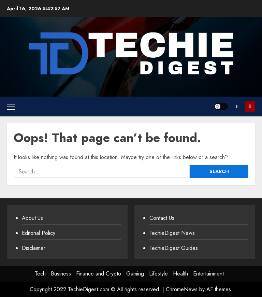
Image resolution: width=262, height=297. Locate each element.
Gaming (135, 274)
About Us (32, 218)
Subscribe (250, 106)
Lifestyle (158, 274)
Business (61, 274)
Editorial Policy (38, 233)
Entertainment (208, 274)
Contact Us (161, 218)
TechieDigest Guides (173, 248)
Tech (40, 274)
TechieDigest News (172, 233)
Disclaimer (33, 248)
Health (180, 274)
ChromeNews (182, 289)
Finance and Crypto (98, 274)
